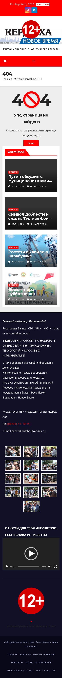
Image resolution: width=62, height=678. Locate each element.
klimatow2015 (37, 186)
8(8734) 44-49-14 (18, 423)
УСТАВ (28, 662)
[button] (31, 553)
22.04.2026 (18, 224)
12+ (53, 670)
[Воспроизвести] (6, 566)
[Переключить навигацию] (33, 61)
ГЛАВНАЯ (13, 654)
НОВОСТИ (13, 172)
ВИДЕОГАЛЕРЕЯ (15, 670)
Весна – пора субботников (21, 291)
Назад (31, 143)
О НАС (30, 670)
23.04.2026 (18, 186)
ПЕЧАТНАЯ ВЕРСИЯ (43, 654)
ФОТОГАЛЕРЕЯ (43, 662)
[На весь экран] (55, 566)
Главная (7, 79)
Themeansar (31, 646)
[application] (31, 554)
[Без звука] (50, 566)
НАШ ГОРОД (42, 670)
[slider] (28, 566)
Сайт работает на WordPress (19, 642)
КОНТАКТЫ (17, 662)
